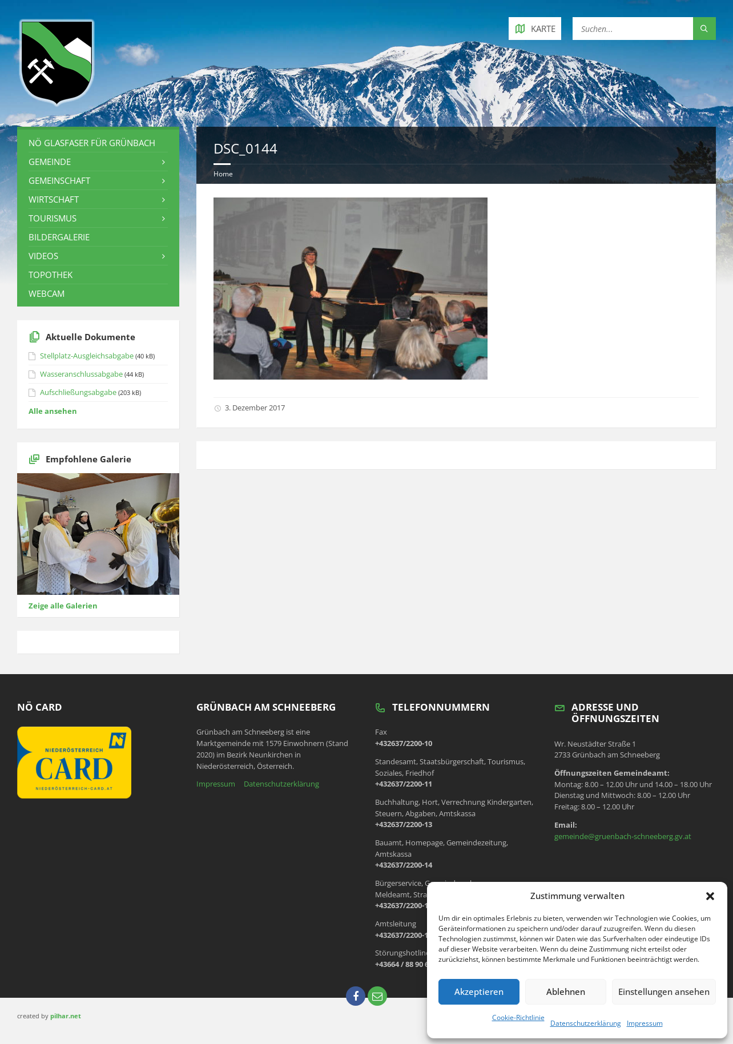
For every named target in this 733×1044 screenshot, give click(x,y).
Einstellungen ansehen (664, 991)
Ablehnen (565, 991)
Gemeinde (50, 161)
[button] (710, 896)
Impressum (645, 1023)
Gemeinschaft (59, 180)
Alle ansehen (53, 411)
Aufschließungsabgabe (78, 392)
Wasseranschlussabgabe (81, 374)
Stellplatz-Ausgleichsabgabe (87, 355)
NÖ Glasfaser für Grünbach (92, 142)
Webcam (47, 293)
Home (223, 174)
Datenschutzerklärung (585, 1023)
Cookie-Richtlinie (518, 1017)
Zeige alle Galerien (63, 605)
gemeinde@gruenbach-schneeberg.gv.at (622, 836)
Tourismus (52, 218)
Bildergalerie (59, 237)
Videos (43, 255)
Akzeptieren (479, 991)
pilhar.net (65, 1015)
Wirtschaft (54, 199)
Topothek (51, 274)
